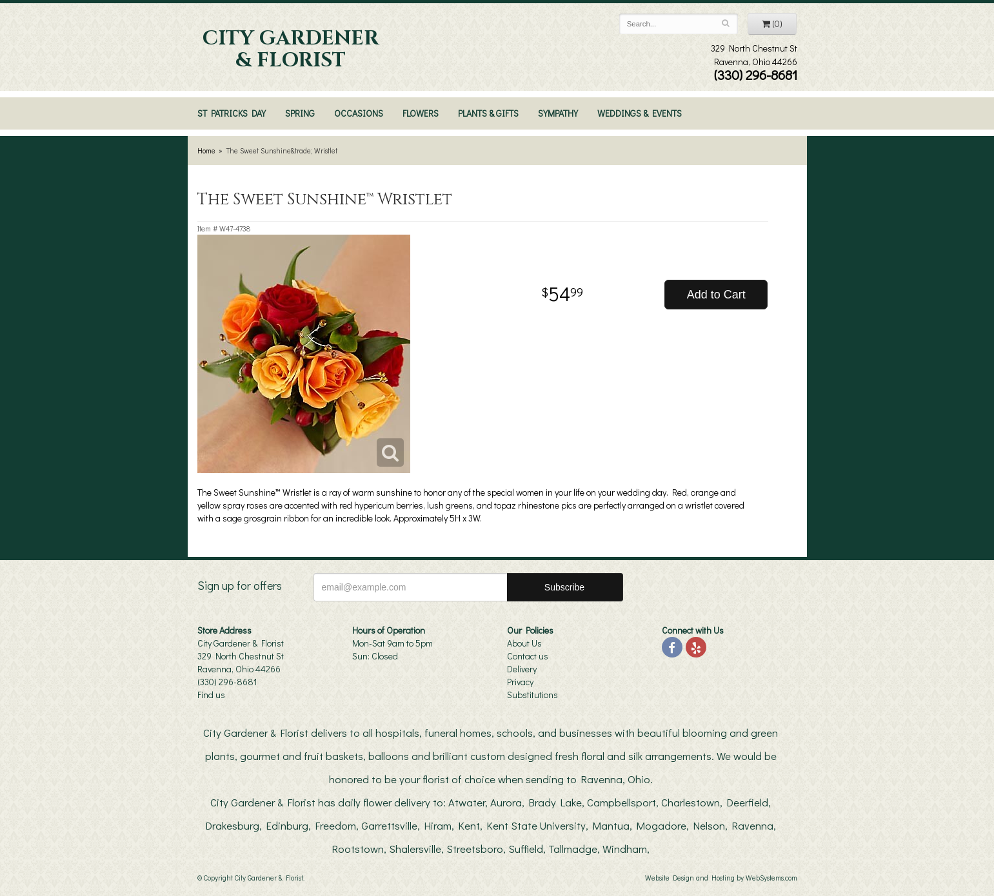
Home (206, 150)
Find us (211, 694)
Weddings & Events (639, 113)
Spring (300, 113)
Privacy (520, 682)
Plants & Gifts (488, 113)
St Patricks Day (231, 113)
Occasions (358, 113)
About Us (524, 643)
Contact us (527, 656)
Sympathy (558, 113)
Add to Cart (716, 294)
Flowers (421, 113)
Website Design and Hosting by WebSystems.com (721, 877)
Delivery (522, 669)
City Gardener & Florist (291, 50)
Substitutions (532, 694)
